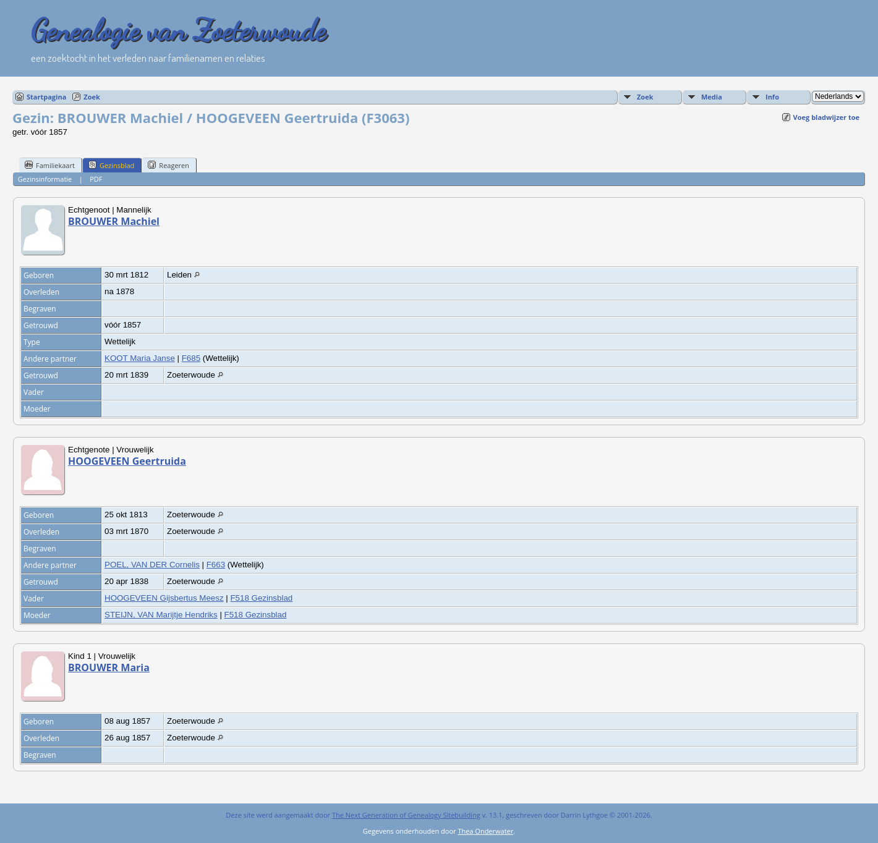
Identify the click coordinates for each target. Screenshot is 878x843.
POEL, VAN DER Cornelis (152, 564)
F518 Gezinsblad (261, 598)
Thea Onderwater (485, 831)
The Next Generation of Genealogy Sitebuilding (406, 815)
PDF (96, 179)
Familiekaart (50, 165)
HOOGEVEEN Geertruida (127, 461)
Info (772, 96)
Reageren (168, 165)
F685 (191, 358)
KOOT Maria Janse (139, 358)
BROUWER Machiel (114, 221)
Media (711, 96)
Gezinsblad (111, 165)
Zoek (91, 96)
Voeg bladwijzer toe (826, 117)
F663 (216, 564)
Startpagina (46, 96)
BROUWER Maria (109, 667)
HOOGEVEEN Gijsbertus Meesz (164, 598)
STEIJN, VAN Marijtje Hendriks (161, 614)
